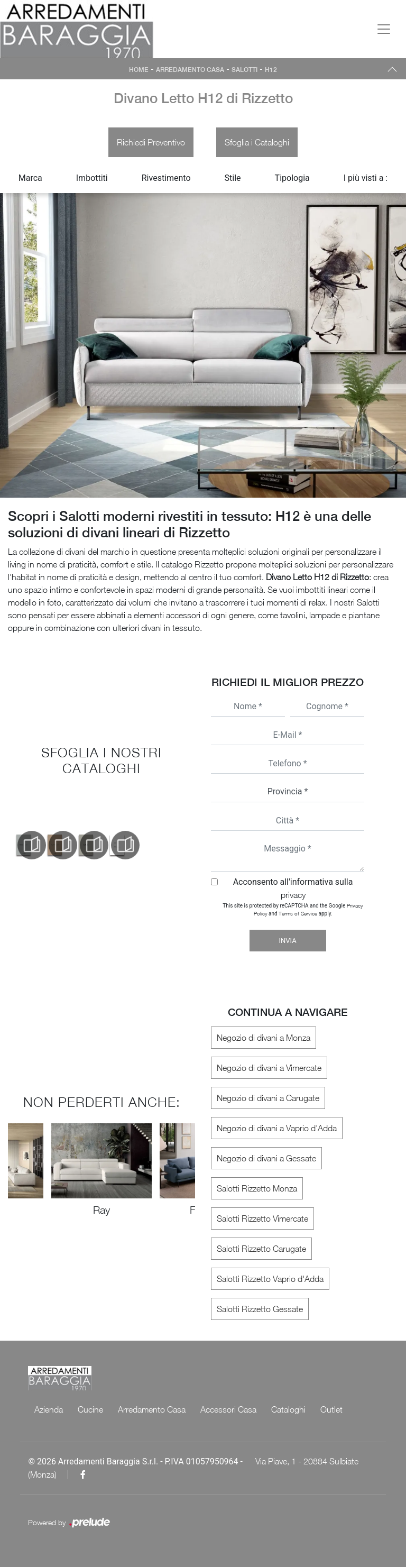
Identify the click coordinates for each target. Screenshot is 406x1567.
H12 (271, 70)
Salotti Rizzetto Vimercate (262, 1218)
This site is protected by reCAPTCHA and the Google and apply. (293, 909)
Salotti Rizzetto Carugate (261, 1248)
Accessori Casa (228, 1409)
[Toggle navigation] (384, 29)
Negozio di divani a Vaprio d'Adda (277, 1128)
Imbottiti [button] (92, 178)
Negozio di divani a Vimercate (269, 1068)
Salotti (244, 70)
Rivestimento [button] (166, 178)
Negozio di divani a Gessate (266, 1158)
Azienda (48, 1409)
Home (139, 70)
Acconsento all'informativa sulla (293, 888)
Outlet (331, 1409)
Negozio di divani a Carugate (268, 1098)
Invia (287, 941)
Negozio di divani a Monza (263, 1037)
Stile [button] (233, 178)
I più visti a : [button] (366, 178)
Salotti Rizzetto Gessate (260, 1309)
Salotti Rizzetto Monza (257, 1188)
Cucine (90, 1409)
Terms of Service (298, 913)
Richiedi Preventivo (151, 142)
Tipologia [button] (292, 178)
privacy (293, 895)
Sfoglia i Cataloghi (257, 142)
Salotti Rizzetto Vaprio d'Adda (270, 1279)
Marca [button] (30, 178)
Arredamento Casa (190, 70)
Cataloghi (288, 1409)
